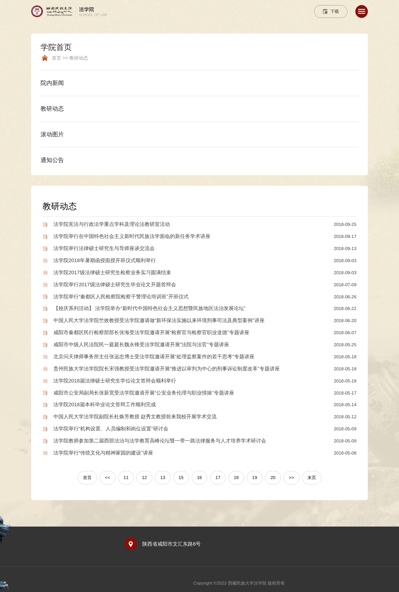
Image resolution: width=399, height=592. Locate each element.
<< (107, 477)
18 (236, 477)
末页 (311, 477)
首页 (87, 477)
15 (181, 477)
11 (126, 477)
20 (272, 477)
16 (199, 477)
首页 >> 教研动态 (70, 58)
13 (162, 477)
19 (254, 477)
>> (291, 477)
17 (218, 477)
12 (144, 477)
